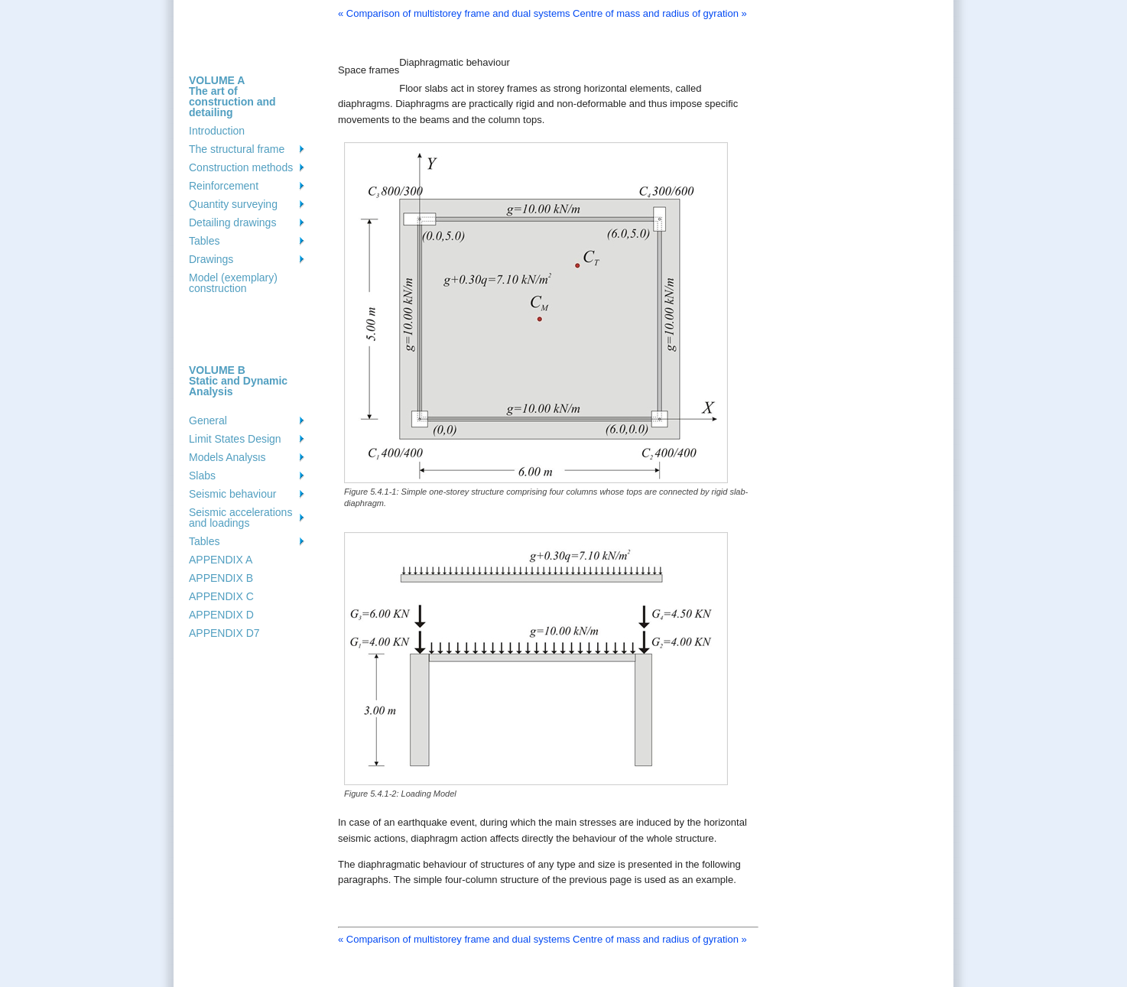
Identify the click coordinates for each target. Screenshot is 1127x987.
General (208, 420)
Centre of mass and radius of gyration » (660, 13)
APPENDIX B (221, 578)
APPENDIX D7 (224, 633)
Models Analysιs (227, 457)
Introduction (217, 131)
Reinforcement (223, 186)
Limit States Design (235, 439)
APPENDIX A (220, 560)
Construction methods (241, 167)
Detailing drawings (232, 222)
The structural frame (236, 149)
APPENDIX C (221, 596)
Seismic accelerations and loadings (240, 517)
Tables (204, 241)
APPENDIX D (221, 615)
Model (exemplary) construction (233, 282)
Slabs (202, 475)
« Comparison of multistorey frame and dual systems (454, 13)
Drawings (211, 259)
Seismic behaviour (232, 494)
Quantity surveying (233, 204)
